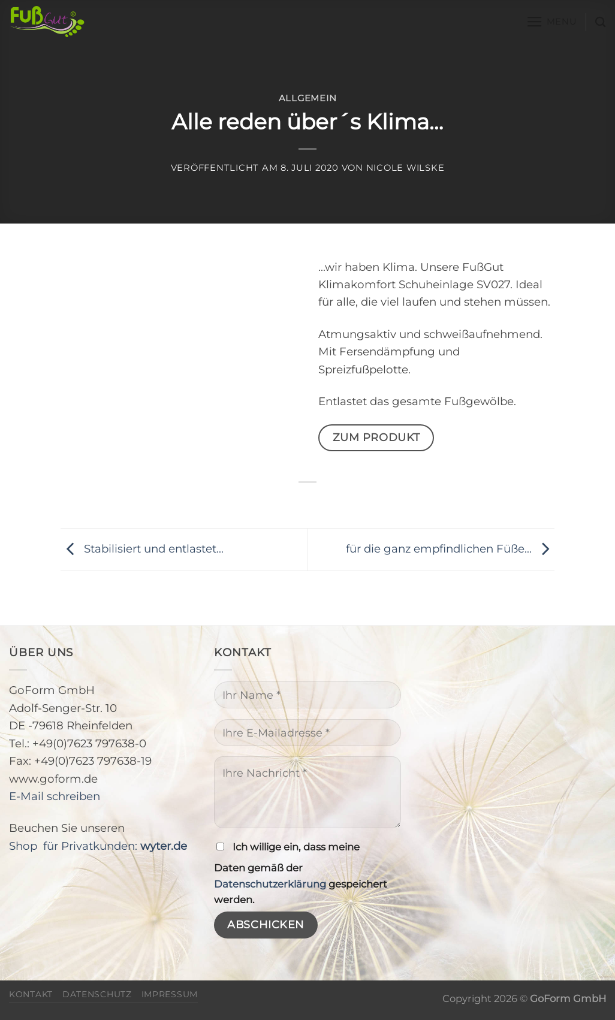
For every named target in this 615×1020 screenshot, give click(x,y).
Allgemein (308, 98)
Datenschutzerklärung (270, 884)
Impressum (169, 994)
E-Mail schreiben (54, 796)
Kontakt (31, 994)
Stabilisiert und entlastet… (142, 549)
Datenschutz (97, 994)
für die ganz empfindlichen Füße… (450, 549)
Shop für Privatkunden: (98, 846)
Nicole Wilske (405, 167)
